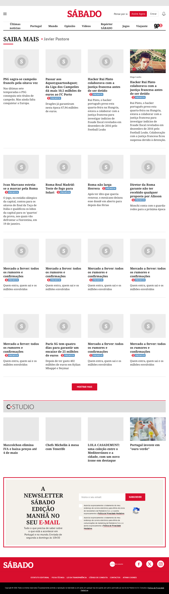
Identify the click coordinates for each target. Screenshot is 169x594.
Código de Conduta (98, 577)
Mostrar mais (84, 386)
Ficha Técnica (58, 577)
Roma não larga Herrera (100, 186)
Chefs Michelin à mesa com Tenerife (62, 447)
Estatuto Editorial (40, 577)
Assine (138, 13)
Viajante (142, 26)
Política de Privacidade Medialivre (111, 513)
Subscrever (135, 497)
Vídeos (86, 26)
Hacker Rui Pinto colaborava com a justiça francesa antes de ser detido (104, 85)
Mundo (53, 26)
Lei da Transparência (77, 577)
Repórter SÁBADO (107, 26)
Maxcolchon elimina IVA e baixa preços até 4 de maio (20, 449)
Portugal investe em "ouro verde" (145, 447)
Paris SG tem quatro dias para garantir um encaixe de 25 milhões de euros (62, 349)
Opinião (69, 26)
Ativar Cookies (130, 577)
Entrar (153, 13)
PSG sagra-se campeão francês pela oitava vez (20, 81)
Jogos (126, 26)
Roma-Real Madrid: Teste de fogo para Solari (60, 188)
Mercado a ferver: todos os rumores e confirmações (21, 272)
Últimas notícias (15, 26)
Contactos (115, 577)
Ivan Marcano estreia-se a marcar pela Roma (20, 186)
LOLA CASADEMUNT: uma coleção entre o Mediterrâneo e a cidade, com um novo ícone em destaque (104, 452)
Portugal (36, 26)
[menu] (5, 14)
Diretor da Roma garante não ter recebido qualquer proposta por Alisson (146, 190)
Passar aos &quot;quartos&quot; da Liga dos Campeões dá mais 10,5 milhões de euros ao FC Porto (63, 86)
